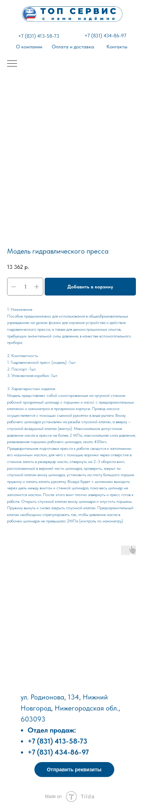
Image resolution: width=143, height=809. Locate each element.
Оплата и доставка (73, 46)
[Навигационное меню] (12, 64)
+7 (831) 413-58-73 (38, 36)
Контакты (116, 46)
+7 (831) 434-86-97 (105, 35)
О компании (29, 46)
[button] (74, 769)
